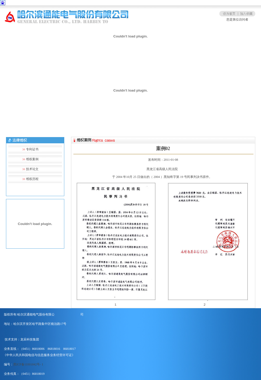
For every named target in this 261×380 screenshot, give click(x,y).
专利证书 (32, 149)
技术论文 (32, 169)
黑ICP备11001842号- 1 (28, 364)
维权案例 (32, 159)
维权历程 (32, 179)
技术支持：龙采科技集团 (22, 339)
